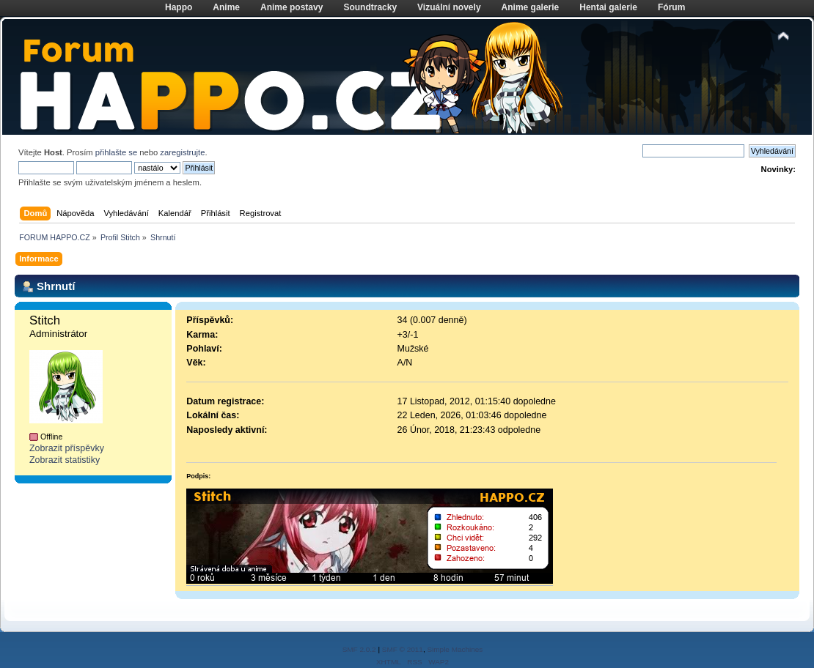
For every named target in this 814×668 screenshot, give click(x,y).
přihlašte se (116, 152)
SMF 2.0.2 (359, 649)
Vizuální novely (448, 7)
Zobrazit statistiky (64, 460)
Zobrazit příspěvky (66, 448)
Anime (226, 7)
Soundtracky (370, 7)
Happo (178, 7)
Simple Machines (455, 649)
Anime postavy (291, 7)
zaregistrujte (182, 152)
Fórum (671, 7)
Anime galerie (531, 7)
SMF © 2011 (402, 649)
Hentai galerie (608, 7)
